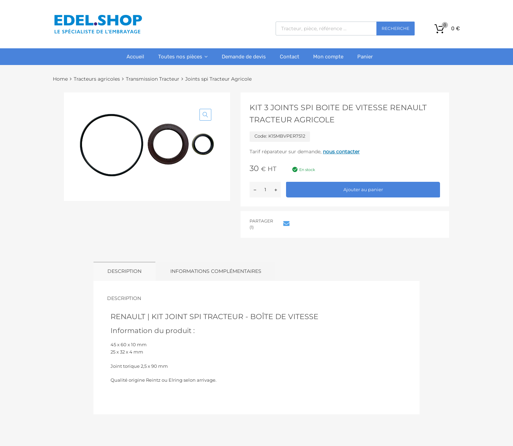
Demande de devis (244, 57)
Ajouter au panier (363, 189)
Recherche (395, 28)
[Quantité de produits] (265, 189)
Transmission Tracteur (152, 79)
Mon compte (328, 57)
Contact (289, 57)
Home (60, 79)
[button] (205, 115)
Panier (365, 57)
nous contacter (341, 151)
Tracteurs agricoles (97, 79)
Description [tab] (124, 271)
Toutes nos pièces (183, 56)
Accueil (135, 57)
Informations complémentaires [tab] (215, 271)
